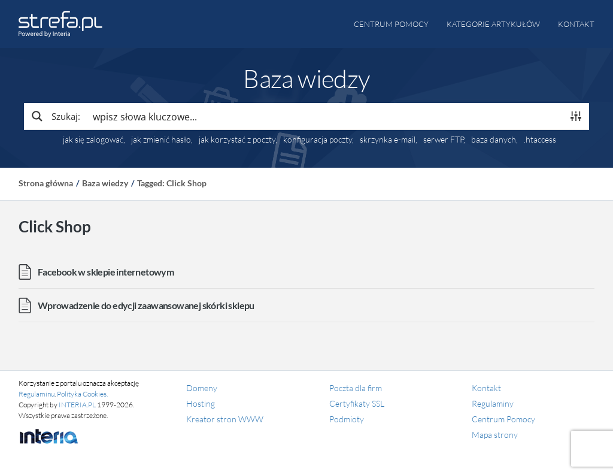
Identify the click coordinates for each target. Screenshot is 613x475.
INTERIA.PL (77, 404)
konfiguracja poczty (317, 139)
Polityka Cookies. (82, 393)
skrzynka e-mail (387, 139)
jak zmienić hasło (161, 139)
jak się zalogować (93, 139)
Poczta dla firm (355, 388)
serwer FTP (443, 139)
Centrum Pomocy (503, 419)
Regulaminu (36, 393)
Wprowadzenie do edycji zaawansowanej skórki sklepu (146, 305)
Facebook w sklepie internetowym (106, 271)
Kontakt (576, 24)
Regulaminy (493, 403)
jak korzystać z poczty (237, 139)
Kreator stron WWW (224, 419)
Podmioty (346, 419)
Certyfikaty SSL (356, 403)
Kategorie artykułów (493, 24)
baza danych (493, 139)
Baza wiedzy (105, 183)
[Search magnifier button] (55, 116)
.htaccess (540, 139)
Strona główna (46, 183)
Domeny (201, 388)
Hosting (200, 403)
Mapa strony (495, 434)
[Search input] (325, 116)
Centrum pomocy (391, 24)
